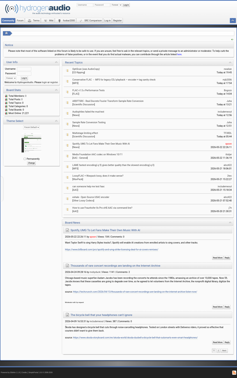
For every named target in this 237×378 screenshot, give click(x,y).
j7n (230, 207)
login (44, 82)
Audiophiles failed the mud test (88, 111)
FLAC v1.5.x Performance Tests (88, 90)
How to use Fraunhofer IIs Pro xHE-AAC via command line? (102, 207)
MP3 (75, 83)
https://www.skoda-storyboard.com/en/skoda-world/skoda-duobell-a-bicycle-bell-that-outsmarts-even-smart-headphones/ (135, 337)
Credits (24, 372)
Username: (10, 69)
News (76, 115)
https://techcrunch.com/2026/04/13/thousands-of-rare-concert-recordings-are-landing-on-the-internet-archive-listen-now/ (135, 291)
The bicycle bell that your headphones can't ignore (101, 315)
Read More (218, 258)
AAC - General (80, 158)
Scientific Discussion (83, 104)
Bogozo (228, 90)
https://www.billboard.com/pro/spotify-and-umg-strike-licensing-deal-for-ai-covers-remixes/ (111, 249)
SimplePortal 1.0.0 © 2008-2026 (40, 372)
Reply (227, 258)
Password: (10, 73)
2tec (229, 175)
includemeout (225, 111)
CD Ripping (78, 72)
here (179, 54)
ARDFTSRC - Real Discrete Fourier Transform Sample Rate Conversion (108, 101)
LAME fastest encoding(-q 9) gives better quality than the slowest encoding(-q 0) (113, 165)
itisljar (228, 154)
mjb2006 (227, 79)
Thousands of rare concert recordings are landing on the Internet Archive (115, 265)
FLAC (76, 93)
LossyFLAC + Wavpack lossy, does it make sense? (97, 175)
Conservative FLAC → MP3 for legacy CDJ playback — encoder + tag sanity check (114, 79)
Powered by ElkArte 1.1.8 (10, 372)
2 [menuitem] (218, 350)
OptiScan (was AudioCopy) (86, 69)
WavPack (77, 179)
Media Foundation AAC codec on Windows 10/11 (97, 154)
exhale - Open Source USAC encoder (90, 197)
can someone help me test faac (88, 186)
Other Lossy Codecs (83, 200)
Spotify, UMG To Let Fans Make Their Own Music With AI (101, 143)
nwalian (228, 69)
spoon (228, 143)
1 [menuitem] (214, 350)
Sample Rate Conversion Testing (88, 122)
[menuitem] (224, 351)
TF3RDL (228, 133)
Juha (229, 101)
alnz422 (228, 165)
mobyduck (95, 272)
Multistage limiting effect (85, 133)
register (54, 82)
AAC (75, 190)
